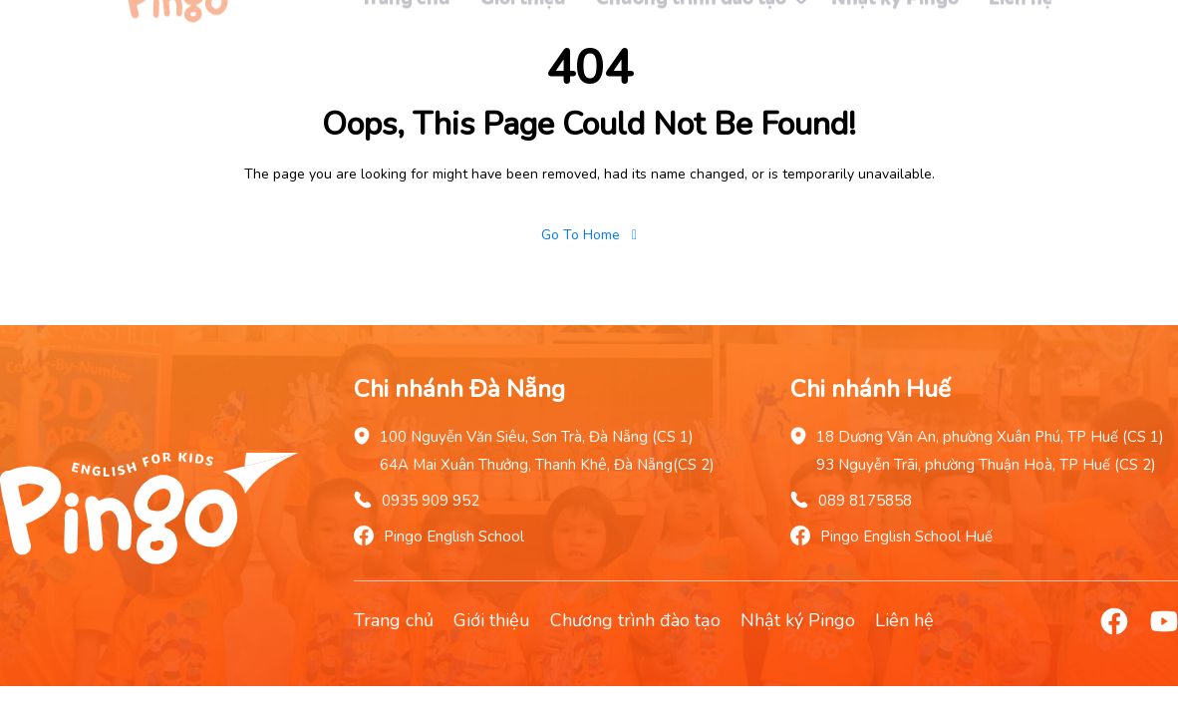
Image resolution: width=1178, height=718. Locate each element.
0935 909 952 (430, 501)
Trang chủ (394, 620)
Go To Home (589, 234)
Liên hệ (904, 620)
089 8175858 (865, 501)
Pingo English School (454, 536)
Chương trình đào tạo (635, 620)
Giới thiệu (491, 620)
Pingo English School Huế (906, 536)
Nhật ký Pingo (797, 620)
